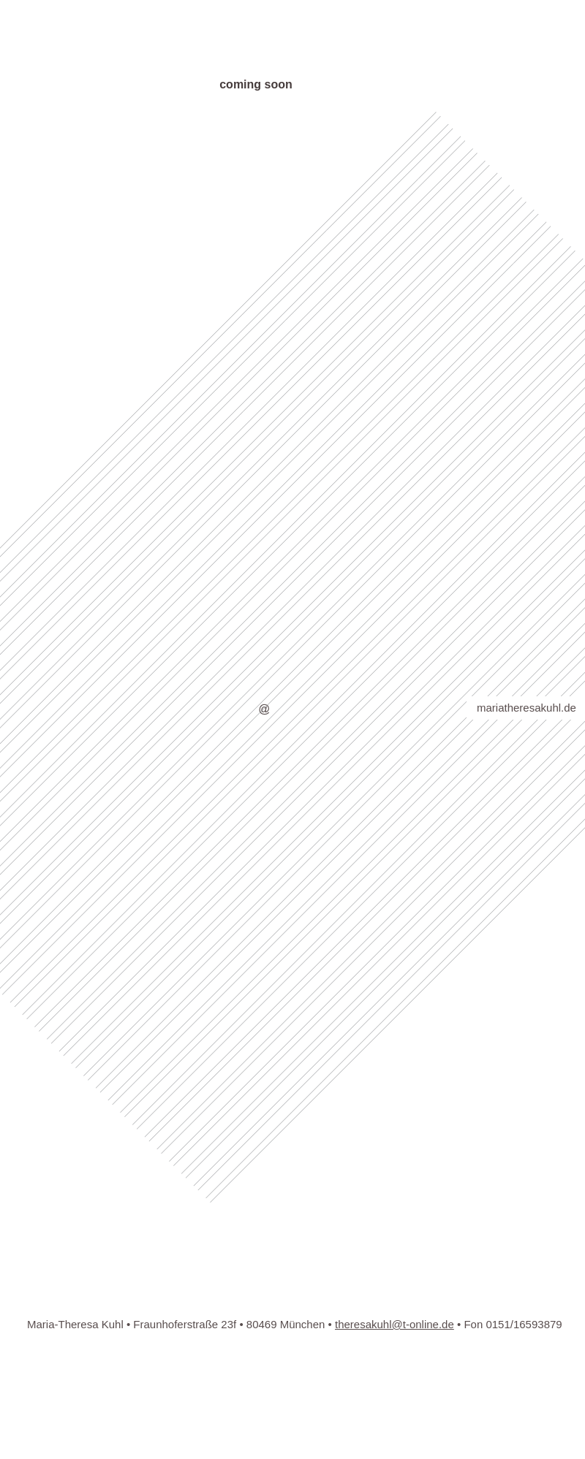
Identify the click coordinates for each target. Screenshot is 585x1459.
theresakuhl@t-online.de (394, 1324)
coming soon (255, 84)
